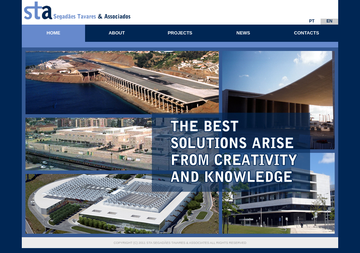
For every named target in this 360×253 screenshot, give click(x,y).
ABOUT (117, 32)
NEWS (243, 32)
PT (311, 21)
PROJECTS (180, 32)
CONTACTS (306, 32)
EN (330, 21)
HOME (53, 32)
